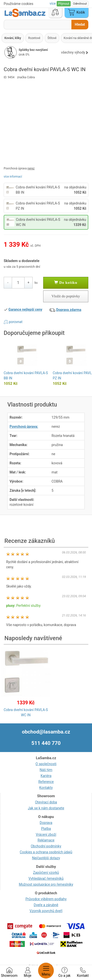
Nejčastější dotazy (46, 858)
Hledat (80, 24)
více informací (13, 176)
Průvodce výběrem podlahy (46, 899)
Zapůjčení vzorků (46, 873)
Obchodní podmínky (46, 846)
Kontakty (46, 788)
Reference (46, 782)
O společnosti (46, 764)
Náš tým (46, 770)
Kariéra (45, 776)
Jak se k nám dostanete (46, 808)
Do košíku (65, 283)
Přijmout (63, 3)
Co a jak (64, 972)
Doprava (46, 823)
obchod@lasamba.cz (46, 732)
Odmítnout (80, 3)
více (53, 3)
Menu (46, 970)
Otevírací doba (46, 802)
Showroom (9, 972)
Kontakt (83, 972)
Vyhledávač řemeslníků (46, 878)
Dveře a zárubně (46, 905)
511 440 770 (46, 743)
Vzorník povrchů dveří (46, 911)
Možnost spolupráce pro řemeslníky (46, 884)
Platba (46, 829)
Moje (27, 972)
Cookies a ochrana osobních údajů (46, 852)
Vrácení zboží (46, 834)
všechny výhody (74, 52)
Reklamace (46, 840)
